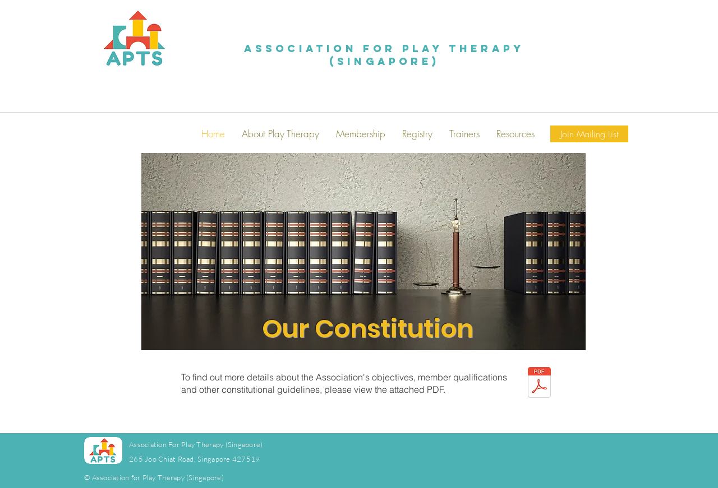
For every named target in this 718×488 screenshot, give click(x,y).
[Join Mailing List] (589, 134)
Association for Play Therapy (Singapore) (384, 55)
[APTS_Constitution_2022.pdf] (539, 383)
